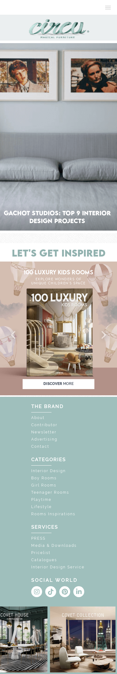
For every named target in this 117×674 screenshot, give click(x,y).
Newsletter (43, 432)
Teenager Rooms (50, 492)
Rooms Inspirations (53, 514)
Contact (40, 446)
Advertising (44, 439)
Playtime (41, 499)
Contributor (44, 425)
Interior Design (48, 471)
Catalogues (44, 560)
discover (58, 384)
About (38, 418)
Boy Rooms (44, 478)
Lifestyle (41, 507)
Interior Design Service (58, 567)
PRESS (38, 538)
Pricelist (41, 553)
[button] (14, 335)
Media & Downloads (54, 545)
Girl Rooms (43, 485)
